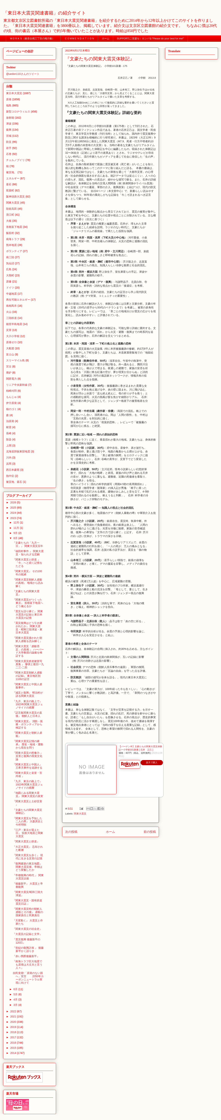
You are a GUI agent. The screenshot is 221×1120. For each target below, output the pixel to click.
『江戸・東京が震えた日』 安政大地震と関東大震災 (28, 833)
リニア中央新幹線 (16, 384)
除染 (8, 439)
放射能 (10, 117)
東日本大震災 (14, 93)
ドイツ (10, 287)
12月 (16, 522)
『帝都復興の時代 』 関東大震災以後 (28, 877)
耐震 (8, 427)
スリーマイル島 (15, 360)
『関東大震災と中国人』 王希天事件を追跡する (27, 766)
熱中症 (10, 475)
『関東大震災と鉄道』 (26, 841)
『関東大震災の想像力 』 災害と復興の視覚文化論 (28, 756)
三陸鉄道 (11, 317)
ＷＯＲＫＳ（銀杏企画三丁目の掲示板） (33, 38)
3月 (15, 1004)
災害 (8, 330)
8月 (15, 538)
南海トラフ (12, 239)
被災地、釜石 (14, 481)
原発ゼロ (11, 342)
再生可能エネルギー (18, 299)
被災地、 (11, 172)
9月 (15, 533)
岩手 (8, 148)
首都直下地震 (14, 226)
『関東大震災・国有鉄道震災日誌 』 (27, 902)
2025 (13, 507)
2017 (13, 1037)
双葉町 (10, 190)
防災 (8, 141)
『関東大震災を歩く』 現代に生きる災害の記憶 (28, 857)
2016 (13, 1042)
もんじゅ (11, 396)
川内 (8, 457)
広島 (8, 269)
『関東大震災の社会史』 (27, 928)
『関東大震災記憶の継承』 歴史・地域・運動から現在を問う (28, 744)
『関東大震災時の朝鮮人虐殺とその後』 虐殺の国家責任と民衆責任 (28, 912)
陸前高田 (11, 208)
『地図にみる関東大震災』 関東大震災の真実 (28, 794)
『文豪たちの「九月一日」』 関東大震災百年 (28, 544)
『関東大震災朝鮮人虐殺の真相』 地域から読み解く (28, 583)
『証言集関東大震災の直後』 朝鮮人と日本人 (27, 714)
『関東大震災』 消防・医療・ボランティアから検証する (28, 724)
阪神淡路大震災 (15, 196)
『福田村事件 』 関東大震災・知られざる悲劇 (28, 553)
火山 (8, 311)
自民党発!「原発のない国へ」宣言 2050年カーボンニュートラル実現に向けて (28, 977)
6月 (15, 989)
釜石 (8, 184)
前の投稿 (150, 831)
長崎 (8, 433)
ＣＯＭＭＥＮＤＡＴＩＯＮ (79, 38)
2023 (13, 518)
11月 (16, 527)
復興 (8, 129)
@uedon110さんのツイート (22, 73)
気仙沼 (10, 263)
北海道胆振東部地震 (18, 451)
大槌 (8, 220)
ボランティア (14, 251)
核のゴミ (11, 409)
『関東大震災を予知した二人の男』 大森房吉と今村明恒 (28, 821)
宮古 (8, 366)
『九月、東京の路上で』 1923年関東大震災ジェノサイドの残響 (28, 704)
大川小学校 (12, 336)
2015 (13, 1047)
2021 (13, 1016)
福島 (8, 105)
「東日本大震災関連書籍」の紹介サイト (44, 13)
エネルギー (12, 178)
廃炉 (8, 372)
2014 (13, 1052)
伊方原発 (11, 402)
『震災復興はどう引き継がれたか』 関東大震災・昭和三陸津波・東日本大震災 (27, 627)
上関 (8, 445)
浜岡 (8, 463)
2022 (13, 1011)
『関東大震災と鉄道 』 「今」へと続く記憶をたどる (27, 563)
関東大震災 (80, 813)
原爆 (8, 281)
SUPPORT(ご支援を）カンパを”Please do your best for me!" (150, 38)
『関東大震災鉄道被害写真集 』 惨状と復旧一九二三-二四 (28, 664)
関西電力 (11, 378)
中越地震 (11, 293)
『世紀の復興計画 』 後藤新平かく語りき (28, 949)
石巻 (8, 153)
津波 (8, 123)
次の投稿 (71, 831)
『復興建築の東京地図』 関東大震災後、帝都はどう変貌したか (27, 867)
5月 (15, 994)
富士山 (10, 354)
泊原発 (10, 421)
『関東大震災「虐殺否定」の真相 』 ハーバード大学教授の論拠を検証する (28, 651)
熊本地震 (11, 245)
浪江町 (10, 214)
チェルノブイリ (15, 160)
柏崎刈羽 (11, 390)
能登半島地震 (14, 324)
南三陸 (10, 257)
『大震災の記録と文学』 (27, 934)
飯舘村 (10, 233)
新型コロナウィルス (18, 111)
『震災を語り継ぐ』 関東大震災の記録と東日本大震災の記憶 (28, 614)
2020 (13, 1021)
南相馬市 (11, 305)
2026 (13, 502)
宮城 (8, 135)
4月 (15, 999)
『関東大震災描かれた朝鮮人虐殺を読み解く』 (27, 639)
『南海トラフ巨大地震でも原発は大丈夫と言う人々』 (27, 964)
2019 (13, 1027)
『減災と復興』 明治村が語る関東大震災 (28, 694)
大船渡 (10, 348)
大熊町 (10, 275)
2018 (13, 1032)
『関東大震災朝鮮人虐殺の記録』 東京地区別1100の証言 (27, 676)
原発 (8, 99)
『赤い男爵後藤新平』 (26, 956)
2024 (13, 512)
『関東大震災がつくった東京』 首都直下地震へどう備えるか (28, 603)
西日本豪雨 (12, 469)
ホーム (105, 38)
